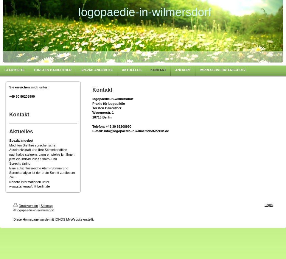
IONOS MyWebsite (69, 219)
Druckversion (25, 205)
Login (269, 205)
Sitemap (46, 205)
